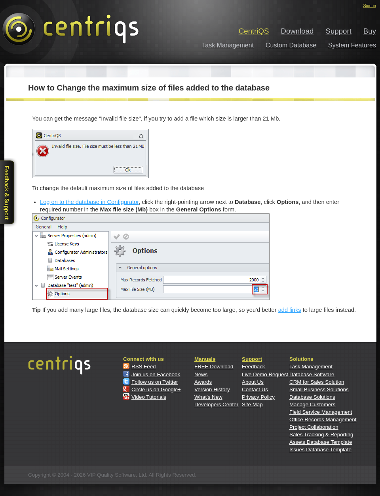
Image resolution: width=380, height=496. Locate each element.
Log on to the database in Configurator (89, 202)
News (200, 374)
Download (297, 31)
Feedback (253, 367)
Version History (212, 389)
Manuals (204, 359)
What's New (208, 397)
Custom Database (291, 45)
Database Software (311, 374)
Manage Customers (312, 404)
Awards (203, 382)
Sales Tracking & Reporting (321, 435)
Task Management (228, 45)
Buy (369, 31)
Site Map (252, 404)
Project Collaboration (313, 427)
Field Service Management (320, 412)
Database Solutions (312, 397)
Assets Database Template (320, 442)
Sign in (369, 5)
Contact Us (255, 389)
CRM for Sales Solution (316, 382)
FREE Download (214, 367)
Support (339, 31)
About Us (253, 382)
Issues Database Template (320, 450)
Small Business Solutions (319, 389)
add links (289, 310)
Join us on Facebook (155, 374)
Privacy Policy (258, 397)
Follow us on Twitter (154, 382)
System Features (352, 45)
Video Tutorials (148, 397)
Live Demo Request (265, 374)
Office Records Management (322, 419)
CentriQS (254, 31)
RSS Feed (143, 367)
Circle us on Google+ (156, 389)
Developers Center (216, 404)
